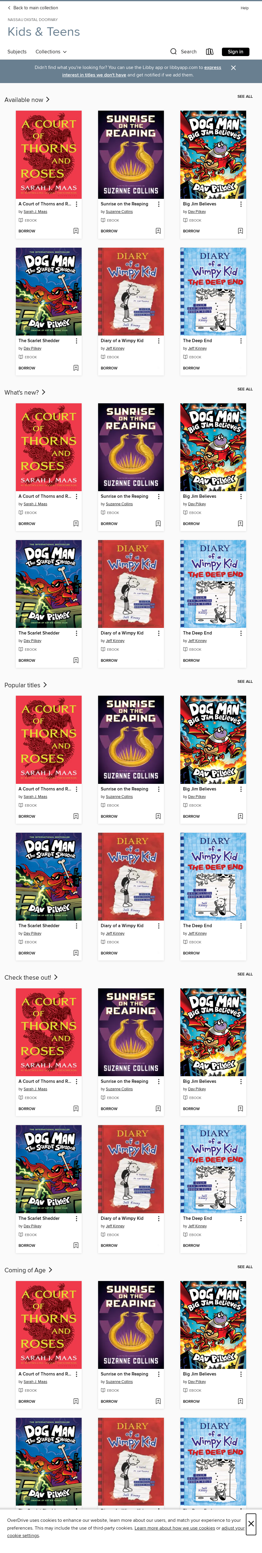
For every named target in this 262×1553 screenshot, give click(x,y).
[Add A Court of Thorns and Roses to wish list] (76, 231)
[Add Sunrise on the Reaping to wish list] (158, 231)
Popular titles (26, 685)
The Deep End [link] (197, 341)
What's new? (25, 393)
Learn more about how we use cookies (175, 1528)
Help (245, 8)
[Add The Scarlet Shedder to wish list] (76, 368)
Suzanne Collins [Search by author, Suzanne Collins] (119, 211)
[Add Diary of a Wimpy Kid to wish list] (158, 368)
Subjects (17, 52)
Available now (27, 100)
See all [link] (245, 96)
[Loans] (210, 53)
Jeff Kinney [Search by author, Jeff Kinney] (115, 348)
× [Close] (251, 1524)
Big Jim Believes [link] (199, 204)
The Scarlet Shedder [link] (39, 341)
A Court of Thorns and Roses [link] (46, 204)
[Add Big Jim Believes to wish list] (240, 231)
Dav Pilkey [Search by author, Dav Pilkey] (197, 211)
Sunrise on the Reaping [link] (124, 204)
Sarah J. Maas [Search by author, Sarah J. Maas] (35, 211)
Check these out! (31, 978)
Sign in (235, 52)
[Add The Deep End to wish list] (240, 368)
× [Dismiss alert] (233, 68)
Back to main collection (32, 8)
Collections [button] (51, 52)
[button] (182, 53)
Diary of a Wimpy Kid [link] (122, 341)
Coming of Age (29, 1270)
